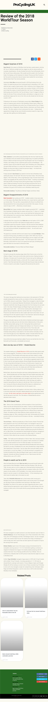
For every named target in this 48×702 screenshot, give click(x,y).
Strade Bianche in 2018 (23, 358)
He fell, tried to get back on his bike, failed (19, 400)
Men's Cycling (5, 30)
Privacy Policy (18, 700)
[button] (44, 5)
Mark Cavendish (8, 198)
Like (46, 681)
